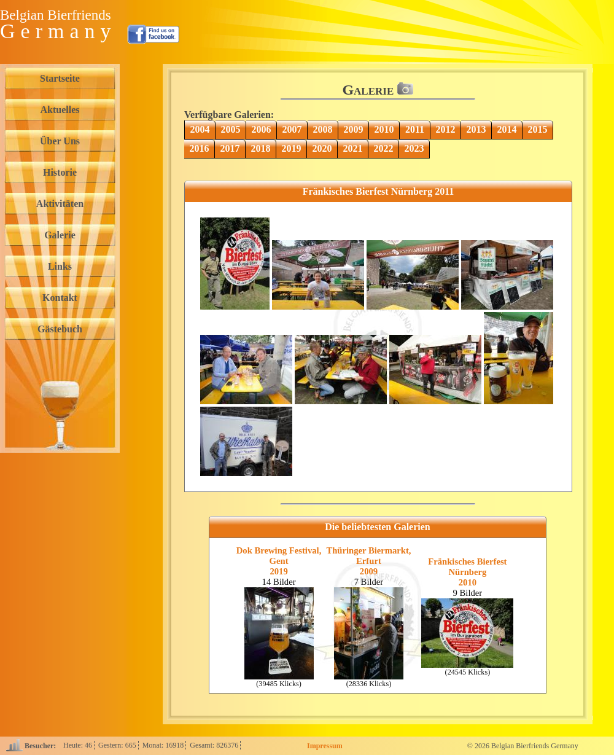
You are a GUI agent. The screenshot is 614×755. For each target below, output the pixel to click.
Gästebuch (59, 329)
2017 (230, 148)
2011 (414, 129)
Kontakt (59, 297)
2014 (507, 129)
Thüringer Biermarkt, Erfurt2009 (368, 561)
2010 (384, 129)
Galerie (60, 235)
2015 (538, 129)
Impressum (325, 745)
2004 (200, 129)
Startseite (60, 78)
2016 (199, 148)
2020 (322, 148)
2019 (291, 148)
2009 (353, 129)
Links (60, 266)
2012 (446, 129)
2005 (231, 129)
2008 (323, 129)
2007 (292, 129)
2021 (353, 148)
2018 (261, 148)
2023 (414, 148)
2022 (384, 148)
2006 (261, 129)
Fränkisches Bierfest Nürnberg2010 (467, 572)
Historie (60, 172)
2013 (476, 129)
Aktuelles (60, 109)
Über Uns (60, 141)
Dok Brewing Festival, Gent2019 (279, 561)
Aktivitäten (60, 203)
